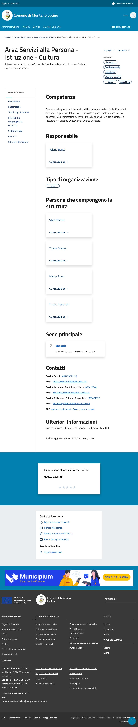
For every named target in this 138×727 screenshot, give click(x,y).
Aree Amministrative (11, 629)
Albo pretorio (76, 673)
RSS (4, 717)
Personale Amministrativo (14, 649)
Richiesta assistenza (45, 683)
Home (7, 37)
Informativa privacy (79, 678)
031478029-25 (69, 376)
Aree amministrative (43, 37)
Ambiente (74, 638)
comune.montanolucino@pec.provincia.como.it (73, 409)
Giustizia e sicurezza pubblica (83, 624)
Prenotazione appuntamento (49, 668)
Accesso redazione (127, 721)
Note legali (75, 683)
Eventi (106, 652)
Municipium (129, 717)
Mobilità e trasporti (45, 644)
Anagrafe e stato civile (46, 624)
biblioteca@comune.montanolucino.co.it (71, 403)
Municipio (61, 346)
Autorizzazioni (76, 647)
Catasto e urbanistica (45, 639)
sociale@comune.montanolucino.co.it (70, 381)
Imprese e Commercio (46, 634)
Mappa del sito (50, 717)
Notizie (106, 624)
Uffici (4, 634)
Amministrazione (22, 37)
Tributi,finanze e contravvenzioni (77, 631)
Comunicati (108, 629)
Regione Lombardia (11, 3)
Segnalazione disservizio (47, 673)
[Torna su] (132, 721)
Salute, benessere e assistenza (84, 642)
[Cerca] (133, 15)
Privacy (27, 717)
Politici (5, 644)
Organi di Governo (10, 624)
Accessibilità (14, 717)
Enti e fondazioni (9, 639)
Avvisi (106, 634)
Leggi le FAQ (41, 678)
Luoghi (106, 647)
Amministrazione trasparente (83, 668)
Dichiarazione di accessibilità (83, 688)
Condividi (110, 50)
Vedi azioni (124, 50)
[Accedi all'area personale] (122, 3)
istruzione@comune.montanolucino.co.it (71, 392)
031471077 (94, 398)
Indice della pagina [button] (16, 92)
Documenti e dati (10, 654)
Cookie (37, 717)
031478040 (91, 387)
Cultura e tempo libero (46, 629)
